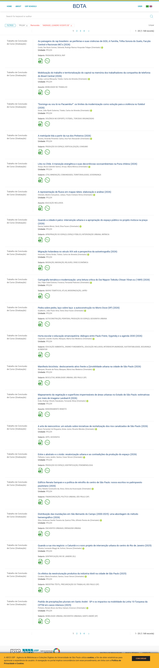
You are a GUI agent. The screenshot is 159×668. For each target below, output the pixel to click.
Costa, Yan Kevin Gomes (47, 47)
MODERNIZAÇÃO (74, 291)
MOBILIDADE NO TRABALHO (56, 87)
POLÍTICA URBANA (68, 497)
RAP (63, 55)
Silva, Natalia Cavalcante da (48, 489)
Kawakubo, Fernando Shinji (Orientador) (70, 401)
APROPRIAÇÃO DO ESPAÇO (56, 234)
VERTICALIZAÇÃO (72, 147)
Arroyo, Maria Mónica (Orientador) (75, 167)
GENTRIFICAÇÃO (71, 465)
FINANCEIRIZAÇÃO (52, 497)
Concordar (141, 659)
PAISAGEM (49, 55)
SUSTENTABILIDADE (132, 347)
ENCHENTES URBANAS (54, 528)
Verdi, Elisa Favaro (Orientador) (67, 226)
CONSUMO (84, 147)
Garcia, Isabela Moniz (46, 226)
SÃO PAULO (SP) (80, 378)
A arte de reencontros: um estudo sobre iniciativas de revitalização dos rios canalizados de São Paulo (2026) (93, 426)
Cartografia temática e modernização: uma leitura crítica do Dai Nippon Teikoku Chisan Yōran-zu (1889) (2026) (94, 279)
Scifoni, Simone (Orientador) (71, 548)
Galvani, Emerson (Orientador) (74, 608)
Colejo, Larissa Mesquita (47, 79)
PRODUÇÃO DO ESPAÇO (54, 147)
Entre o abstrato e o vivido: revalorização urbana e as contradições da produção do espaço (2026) (87, 454)
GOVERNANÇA (95, 175)
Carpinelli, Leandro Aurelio (48, 339)
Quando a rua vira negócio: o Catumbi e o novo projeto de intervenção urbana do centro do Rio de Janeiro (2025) (95, 545)
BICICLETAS (50, 378)
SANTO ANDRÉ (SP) (90, 616)
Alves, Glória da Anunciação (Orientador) (75, 489)
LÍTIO (47, 175)
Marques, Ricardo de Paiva (48, 369)
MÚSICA (58, 55)
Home (9, 6)
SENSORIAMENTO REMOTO (56, 409)
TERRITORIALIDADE (81, 175)
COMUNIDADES (67, 175)
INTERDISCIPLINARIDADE (113, 347)
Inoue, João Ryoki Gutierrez (48, 110)
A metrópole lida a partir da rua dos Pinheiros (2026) (64, 135)
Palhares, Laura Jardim (47, 457)
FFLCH (49, 50)
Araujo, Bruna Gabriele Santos (49, 167)
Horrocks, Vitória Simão (47, 254)
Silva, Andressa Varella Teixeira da (51, 520)
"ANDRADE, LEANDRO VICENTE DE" (57, 25)
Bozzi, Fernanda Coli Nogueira (49, 429)
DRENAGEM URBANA (72, 528)
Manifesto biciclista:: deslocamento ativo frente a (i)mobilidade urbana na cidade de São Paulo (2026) (89, 366)
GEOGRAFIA (55, 437)
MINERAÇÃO (55, 175)
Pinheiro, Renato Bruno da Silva (50, 608)
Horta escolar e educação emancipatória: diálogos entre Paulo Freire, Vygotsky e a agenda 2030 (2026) (90, 336)
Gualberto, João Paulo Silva (48, 311)
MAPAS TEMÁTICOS (53, 291)
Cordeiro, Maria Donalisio (47, 576)
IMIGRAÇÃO (59, 262)
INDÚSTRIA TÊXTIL (52, 584)
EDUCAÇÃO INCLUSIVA (54, 203)
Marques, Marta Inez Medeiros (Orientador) (75, 339)
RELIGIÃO (68, 262)
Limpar (151, 25)
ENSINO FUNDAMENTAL (74, 347)
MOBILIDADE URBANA (64, 378)
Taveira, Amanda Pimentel (48, 139)
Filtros (10, 25)
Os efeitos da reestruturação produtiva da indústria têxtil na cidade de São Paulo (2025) (82, 573)
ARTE (47, 437)
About (18, 6)
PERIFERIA (66, 319)
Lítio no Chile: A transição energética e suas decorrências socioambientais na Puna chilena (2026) (87, 164)
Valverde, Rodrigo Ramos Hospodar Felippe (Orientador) (79, 47)
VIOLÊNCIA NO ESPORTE (55, 119)
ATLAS (64, 291)
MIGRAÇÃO (49, 262)
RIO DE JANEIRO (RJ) (67, 556)
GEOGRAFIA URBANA (98, 319)
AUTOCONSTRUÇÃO (53, 319)
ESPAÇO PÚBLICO (74, 234)
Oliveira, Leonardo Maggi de (48, 548)
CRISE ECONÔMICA (80, 262)
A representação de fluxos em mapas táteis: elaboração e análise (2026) (74, 192)
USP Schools (31, 6)
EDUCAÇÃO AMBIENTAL (54, 347)
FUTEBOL (69, 119)
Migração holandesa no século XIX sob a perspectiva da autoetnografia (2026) (77, 251)
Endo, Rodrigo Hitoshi (46, 401)
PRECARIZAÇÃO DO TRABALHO (73, 584)
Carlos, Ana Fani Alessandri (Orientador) (74, 139)
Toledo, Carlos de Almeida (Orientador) (73, 79)
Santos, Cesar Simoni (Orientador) (69, 457)
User (140, 6)
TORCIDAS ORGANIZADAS (84, 119)
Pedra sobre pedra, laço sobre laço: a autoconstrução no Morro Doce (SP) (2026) (79, 307)
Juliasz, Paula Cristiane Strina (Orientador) (76, 195)
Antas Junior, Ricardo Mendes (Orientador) (78, 429)
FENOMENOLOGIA (86, 465)
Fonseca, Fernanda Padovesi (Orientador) (74, 282)
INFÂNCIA (105, 234)
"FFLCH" (23, 25)
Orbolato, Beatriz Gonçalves (48, 195)
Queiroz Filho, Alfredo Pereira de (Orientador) (82, 520)
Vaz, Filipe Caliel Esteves (47, 282)
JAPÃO (84, 291)
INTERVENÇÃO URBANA (91, 234)
